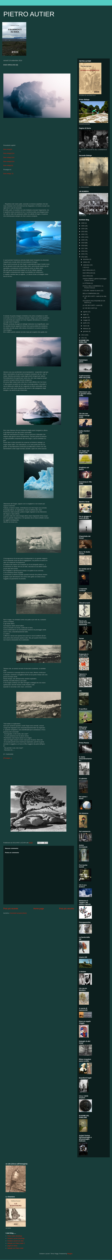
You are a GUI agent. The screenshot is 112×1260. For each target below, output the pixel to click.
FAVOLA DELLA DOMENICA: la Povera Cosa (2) (93, 287)
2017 (83, 248)
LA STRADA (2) (88, 283)
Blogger (69, 1253)
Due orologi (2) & (8, 153)
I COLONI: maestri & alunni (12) (93, 290)
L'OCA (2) (86, 267)
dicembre (86, 259)
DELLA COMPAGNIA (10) (91, 293)
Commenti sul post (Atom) (18, 913)
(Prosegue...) (7, 758)
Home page (38, 908)
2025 (83, 226)
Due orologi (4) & (8, 161)
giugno (85, 317)
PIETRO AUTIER (28, 14)
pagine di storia (12, 1246)
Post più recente (10, 908)
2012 (83, 338)
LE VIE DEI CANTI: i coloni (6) (92, 305)
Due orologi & (7, 149)
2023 (83, 231)
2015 (83, 254)
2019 (83, 243)
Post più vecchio (66, 908)
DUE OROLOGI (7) (89, 270)
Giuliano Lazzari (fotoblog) (15, 1238)
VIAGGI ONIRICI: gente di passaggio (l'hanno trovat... (95, 279)
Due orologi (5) (8, 165)
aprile (85, 323)
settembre (86, 265)
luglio (85, 314)
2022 (83, 234)
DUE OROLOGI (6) (89, 273)
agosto (85, 311)
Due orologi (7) (8, 173)
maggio (85, 320)
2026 (83, 223)
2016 (83, 251)
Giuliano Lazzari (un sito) (15, 1241)
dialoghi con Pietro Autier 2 (16, 1243)
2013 (83, 335)
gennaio (86, 331)
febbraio (86, 328)
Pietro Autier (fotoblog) (14, 1236)
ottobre (85, 262)
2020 (83, 240)
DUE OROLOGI (88, 276)
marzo (85, 326)
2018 (83, 245)
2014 (83, 257)
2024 (83, 228)
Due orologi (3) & (8, 157)
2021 (83, 237)
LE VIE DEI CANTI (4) (90, 308)
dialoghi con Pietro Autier (15, 1248)
